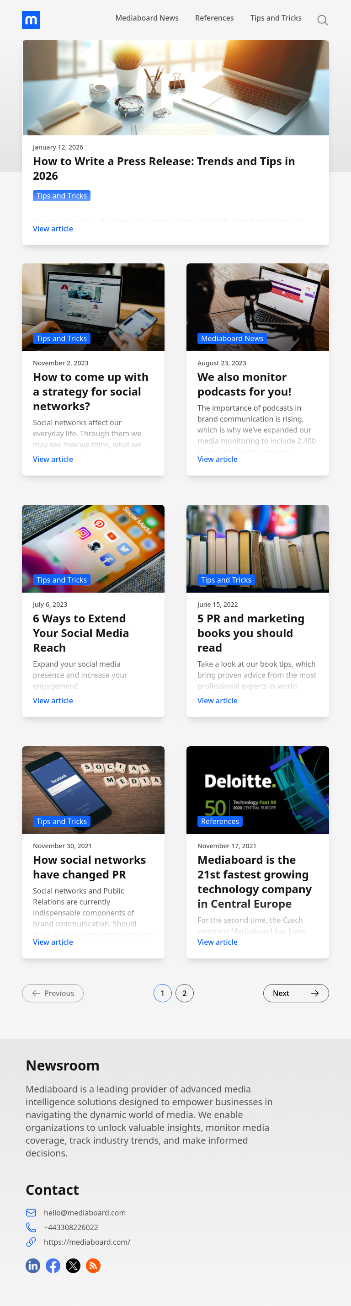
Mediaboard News (147, 18)
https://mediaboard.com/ (87, 1242)
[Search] (317, 20)
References (214, 18)
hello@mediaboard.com (85, 1213)
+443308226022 (71, 1227)
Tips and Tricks (276, 18)
